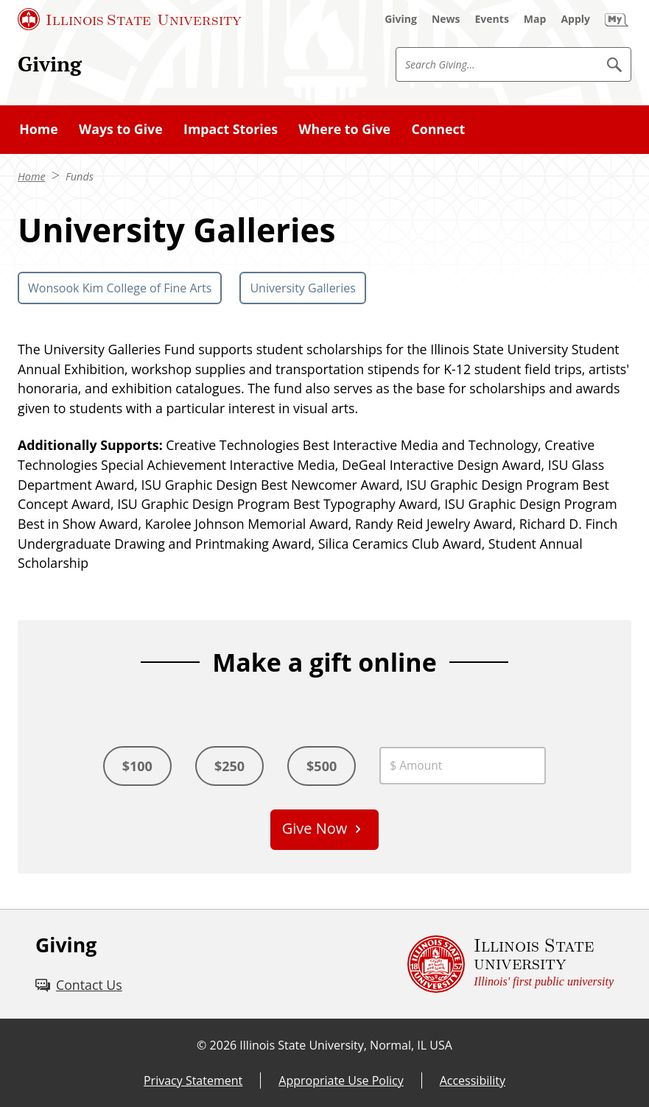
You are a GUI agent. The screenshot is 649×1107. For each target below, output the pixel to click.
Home (38, 129)
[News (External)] (446, 19)
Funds (80, 176)
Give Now (315, 828)
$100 (137, 766)
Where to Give (344, 129)
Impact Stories (230, 129)
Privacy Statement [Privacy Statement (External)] (193, 1080)
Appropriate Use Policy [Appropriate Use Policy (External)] (340, 1080)
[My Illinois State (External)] (616, 19)
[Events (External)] (492, 19)
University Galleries (302, 288)
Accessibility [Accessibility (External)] (472, 1080)
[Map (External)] (535, 19)
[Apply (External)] (575, 19)
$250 (229, 766)
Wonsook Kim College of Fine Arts (119, 288)
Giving (50, 63)
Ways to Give (121, 129)
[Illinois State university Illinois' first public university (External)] (510, 964)
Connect (438, 129)
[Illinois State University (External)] (130, 19)
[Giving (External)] (401, 19)
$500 (321, 766)
